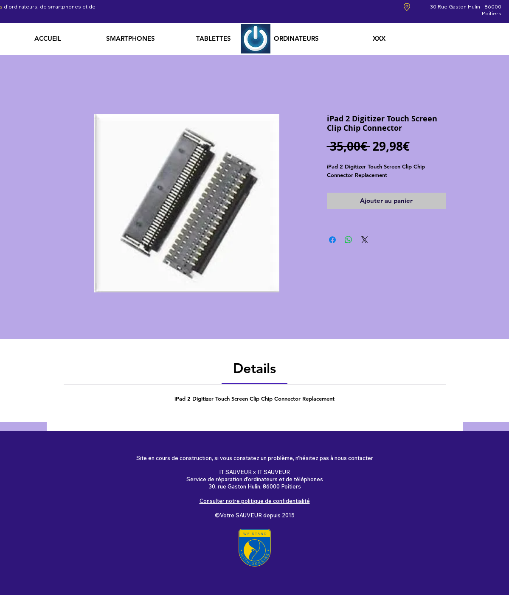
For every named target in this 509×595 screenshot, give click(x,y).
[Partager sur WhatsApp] (348, 240)
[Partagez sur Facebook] (332, 240)
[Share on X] (365, 240)
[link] (254, 367)
